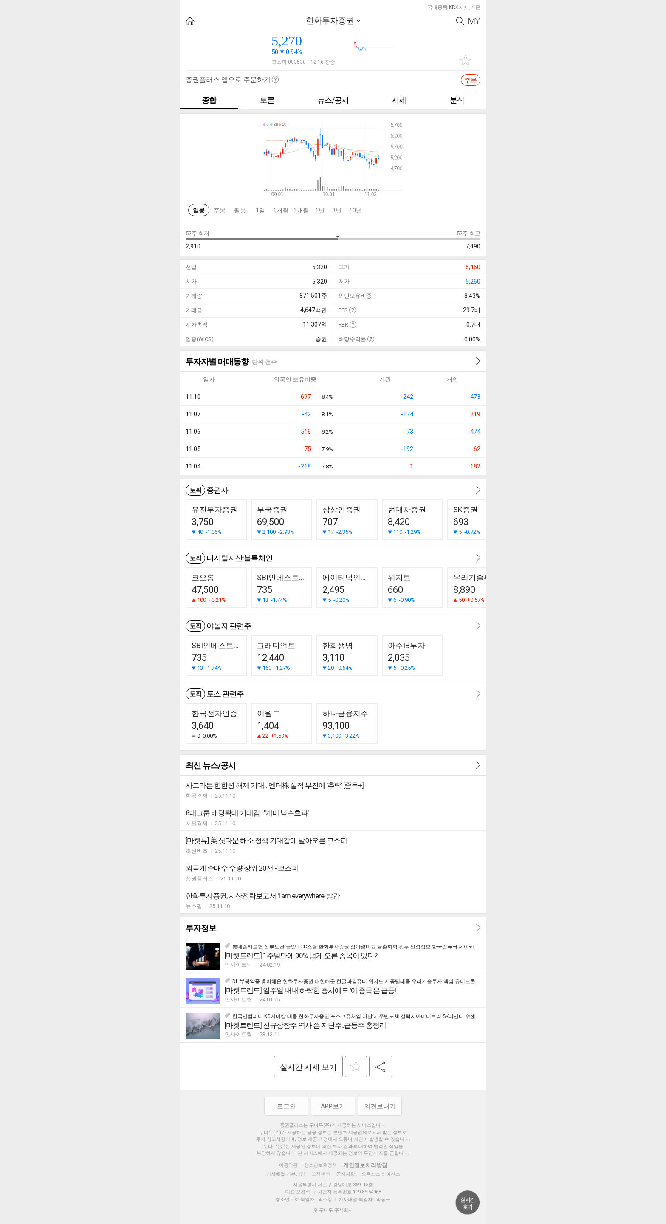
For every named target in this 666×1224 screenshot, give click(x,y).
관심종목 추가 (465, 60)
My (474, 21)
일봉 (199, 210)
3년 (336, 210)
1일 (260, 210)
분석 (457, 100)
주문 (470, 80)
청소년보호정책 (320, 1165)
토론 (267, 100)
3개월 (301, 210)
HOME (190, 21)
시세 (399, 100)
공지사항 (345, 1174)
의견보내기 (380, 1106)
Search (460, 21)
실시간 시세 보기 (308, 1067)
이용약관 (288, 1165)
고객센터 (320, 1174)
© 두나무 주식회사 (333, 1210)
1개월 (280, 210)
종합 (209, 100)
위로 (467, 1203)
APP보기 (333, 1106)
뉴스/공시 (333, 100)
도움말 (352, 309)
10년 (355, 210)
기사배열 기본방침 (285, 1174)
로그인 (286, 1106)
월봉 (240, 210)
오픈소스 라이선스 (380, 1174)
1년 (320, 210)
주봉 (220, 210)
